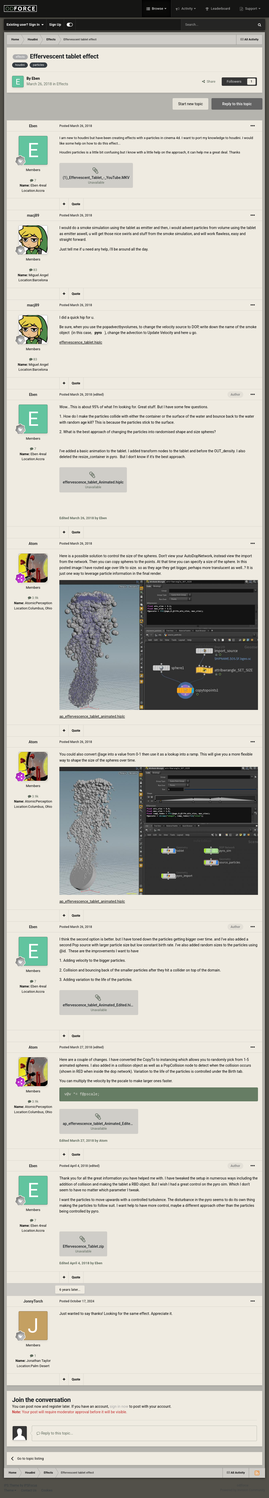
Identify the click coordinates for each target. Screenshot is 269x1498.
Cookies (47, 1490)
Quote (76, 204)
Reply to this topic (237, 104)
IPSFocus (30, 1485)
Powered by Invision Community (242, 1490)
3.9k (33, 598)
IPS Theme (11, 1485)
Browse (157, 8)
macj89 (33, 215)
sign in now (119, 1406)
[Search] (205, 24)
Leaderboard (220, 8)
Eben (36, 78)
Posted (75, 126)
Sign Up (55, 24)
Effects (62, 84)
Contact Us (29, 1490)
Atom (33, 543)
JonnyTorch (33, 1301)
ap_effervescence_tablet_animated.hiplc (92, 716)
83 (33, 270)
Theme (10, 1490)
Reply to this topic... (55, 1433)
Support (251, 8)
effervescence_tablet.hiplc (80, 342)
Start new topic (190, 104)
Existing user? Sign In (25, 24)
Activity (186, 8)
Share (208, 81)
